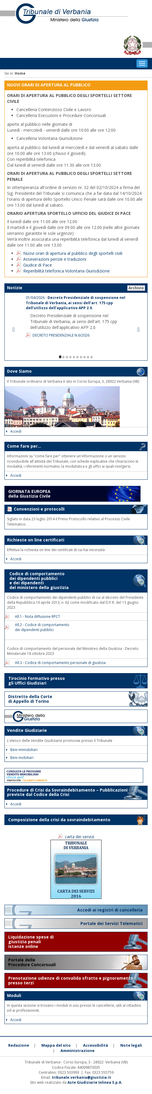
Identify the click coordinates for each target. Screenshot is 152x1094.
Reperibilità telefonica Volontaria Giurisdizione (66, 271)
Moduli (14, 995)
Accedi (13, 431)
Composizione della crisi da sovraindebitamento (59, 819)
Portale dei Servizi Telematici (112, 923)
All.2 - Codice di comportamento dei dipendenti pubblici (40, 627)
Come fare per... (24, 446)
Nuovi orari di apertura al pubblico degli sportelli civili (72, 253)
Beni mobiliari (19, 757)
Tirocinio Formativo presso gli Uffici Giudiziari (36, 680)
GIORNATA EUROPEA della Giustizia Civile (29, 494)
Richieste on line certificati (35, 540)
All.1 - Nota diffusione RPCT (35, 616)
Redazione (18, 1045)
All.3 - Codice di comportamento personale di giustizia (58, 662)
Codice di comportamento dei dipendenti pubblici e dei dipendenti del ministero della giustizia (38, 580)
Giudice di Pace (37, 265)
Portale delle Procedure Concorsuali (32, 962)
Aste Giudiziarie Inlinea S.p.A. (94, 1082)
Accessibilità (95, 1045)
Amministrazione (77, 1050)
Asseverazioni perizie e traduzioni (54, 259)
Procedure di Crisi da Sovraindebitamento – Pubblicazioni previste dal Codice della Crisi (67, 792)
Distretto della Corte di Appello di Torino (30, 699)
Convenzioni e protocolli (39, 509)
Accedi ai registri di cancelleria (110, 910)
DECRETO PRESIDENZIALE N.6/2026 (61, 335)
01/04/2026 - (75, 302)
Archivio (136, 287)
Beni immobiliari (22, 749)
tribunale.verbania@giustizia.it (81, 1077)
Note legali (131, 1045)
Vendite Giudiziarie (27, 730)
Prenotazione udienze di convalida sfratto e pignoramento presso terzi (70, 980)
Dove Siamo (19, 371)
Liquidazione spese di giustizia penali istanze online (31, 941)
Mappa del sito (56, 1045)
